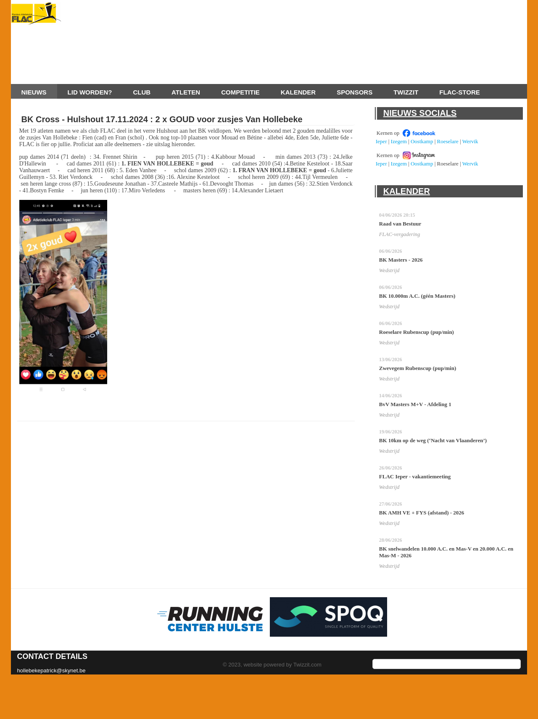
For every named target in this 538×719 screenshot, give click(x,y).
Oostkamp (422, 141)
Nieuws (34, 92)
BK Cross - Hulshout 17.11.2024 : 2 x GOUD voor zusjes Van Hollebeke (162, 119)
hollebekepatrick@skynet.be (51, 670)
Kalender (298, 92)
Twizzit (405, 92)
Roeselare (448, 141)
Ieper (381, 141)
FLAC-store (459, 92)
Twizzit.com (307, 664)
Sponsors (354, 92)
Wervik (470, 141)
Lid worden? (90, 92)
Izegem (399, 141)
